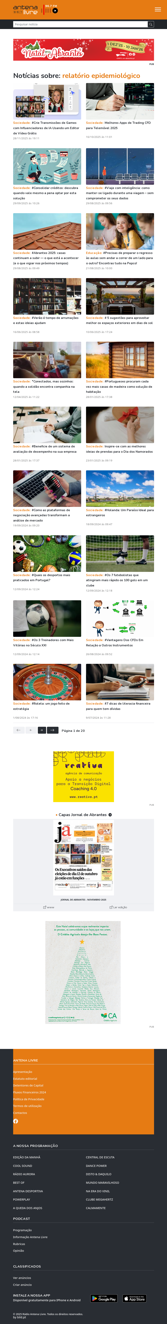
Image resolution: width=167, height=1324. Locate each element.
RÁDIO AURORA (24, 1174)
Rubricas (19, 1244)
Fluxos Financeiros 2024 (29, 1092)
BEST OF (18, 1183)
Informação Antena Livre (30, 1237)
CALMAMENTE (96, 1208)
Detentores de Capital (28, 1085)
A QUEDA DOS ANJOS (27, 1208)
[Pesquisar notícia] (80, 24)
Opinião (18, 1251)
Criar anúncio (22, 1285)
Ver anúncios (22, 1278)
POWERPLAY (21, 1199)
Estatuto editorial (25, 1079)
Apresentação (22, 1072)
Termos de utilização (27, 1106)
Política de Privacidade (29, 1099)
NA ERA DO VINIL (98, 1191)
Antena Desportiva (28, 1191)
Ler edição (118, 907)
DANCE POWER (96, 1166)
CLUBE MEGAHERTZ (99, 1199)
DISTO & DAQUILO (99, 1174)
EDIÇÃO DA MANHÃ (26, 1157)
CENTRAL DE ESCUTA (100, 1157)
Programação (22, 1230)
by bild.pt (19, 1317)
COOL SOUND (22, 1166)
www (48, 907)
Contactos (20, 1113)
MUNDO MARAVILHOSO (102, 1183)
